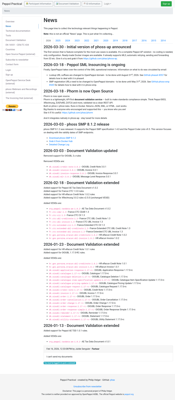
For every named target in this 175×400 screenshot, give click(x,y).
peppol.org (129, 394)
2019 (115, 40)
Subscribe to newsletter (17, 59)
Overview (10, 21)
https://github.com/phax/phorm (77, 112)
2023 (77, 40)
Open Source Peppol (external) (20, 54)
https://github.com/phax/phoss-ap (100, 58)
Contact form (12, 64)
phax (112, 380)
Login (8, 70)
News (8, 26)
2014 (163, 40)
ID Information (92, 3)
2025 (58, 40)
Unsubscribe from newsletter (88, 386)
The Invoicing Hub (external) (19, 98)
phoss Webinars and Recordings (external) (21, 91)
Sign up (166, 3)
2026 (48, 40)
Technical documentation (18, 31)
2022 (86, 40)
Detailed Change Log (59, 144)
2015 (153, 40)
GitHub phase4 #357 (154, 75)
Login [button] (107, 3)
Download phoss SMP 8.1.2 (62, 138)
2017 (134, 40)
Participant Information (38, 3)
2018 (124, 40)
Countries (10, 49)
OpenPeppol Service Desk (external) (18, 82)
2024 (67, 40)
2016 (144, 40)
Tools (8, 35)
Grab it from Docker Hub (61, 141)
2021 (96, 40)
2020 (105, 40)
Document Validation (67, 3)
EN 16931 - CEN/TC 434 (17, 45)
